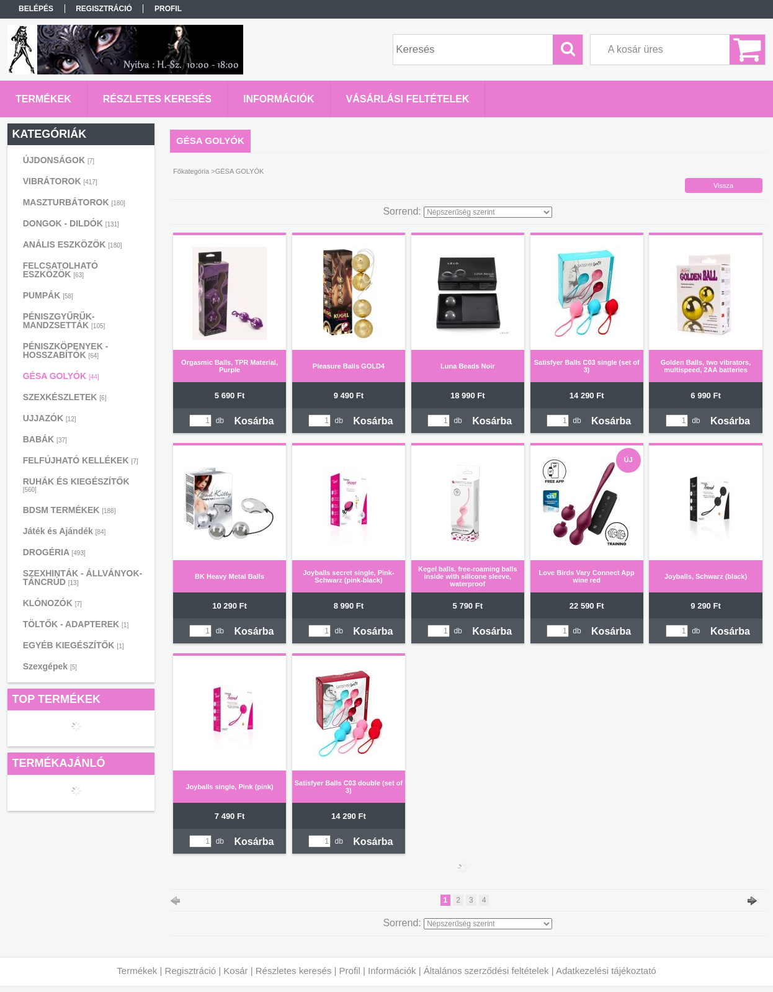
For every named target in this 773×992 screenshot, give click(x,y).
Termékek (137, 970)
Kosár (235, 970)
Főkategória (191, 171)
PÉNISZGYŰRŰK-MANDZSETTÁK (64, 320)
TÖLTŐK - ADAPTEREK (76, 624)
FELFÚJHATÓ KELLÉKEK (80, 460)
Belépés (36, 8)
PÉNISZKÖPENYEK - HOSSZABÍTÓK (66, 350)
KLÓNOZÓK (52, 603)
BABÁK (45, 439)
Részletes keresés (294, 970)
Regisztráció (191, 970)
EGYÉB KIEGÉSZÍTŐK (73, 645)
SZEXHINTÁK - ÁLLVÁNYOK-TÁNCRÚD (83, 577)
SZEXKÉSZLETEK (65, 397)
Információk (392, 970)
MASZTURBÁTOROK (74, 202)
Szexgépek (50, 666)
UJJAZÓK (49, 418)
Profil (349, 970)
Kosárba (254, 421)
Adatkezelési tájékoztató (606, 970)
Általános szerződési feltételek (486, 970)
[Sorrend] (488, 212)
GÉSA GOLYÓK (61, 376)
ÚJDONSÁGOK (58, 160)
